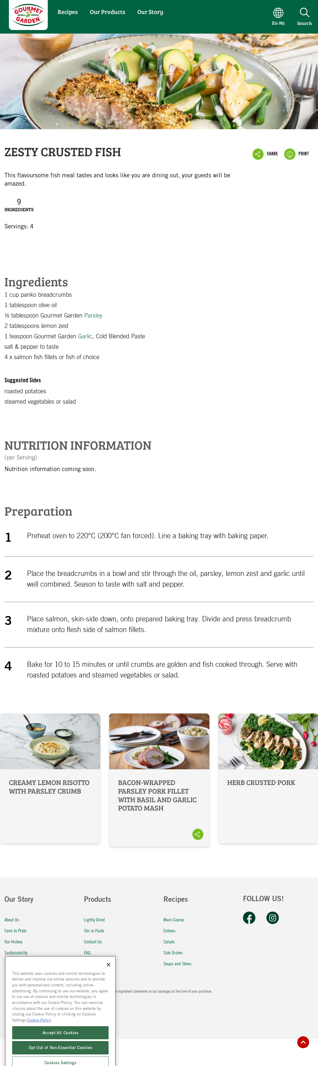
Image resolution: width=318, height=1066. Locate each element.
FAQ (87, 952)
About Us (11, 919)
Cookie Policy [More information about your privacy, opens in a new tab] (39, 1041)
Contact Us (93, 941)
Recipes (68, 11)
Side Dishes (173, 952)
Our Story (150, 11)
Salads (169, 941)
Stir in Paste (94, 930)
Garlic (85, 336)
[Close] (108, 986)
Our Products (107, 11)
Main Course (173, 919)
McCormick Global (19, 963)
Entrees (169, 930)
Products (97, 900)
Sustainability (15, 952)
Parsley (93, 316)
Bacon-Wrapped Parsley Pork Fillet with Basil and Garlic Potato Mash (159, 780)
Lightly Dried (94, 919)
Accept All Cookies (60, 1054)
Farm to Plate (15, 930)
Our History (13, 941)
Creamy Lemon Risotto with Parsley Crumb (50, 778)
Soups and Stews (177, 963)
